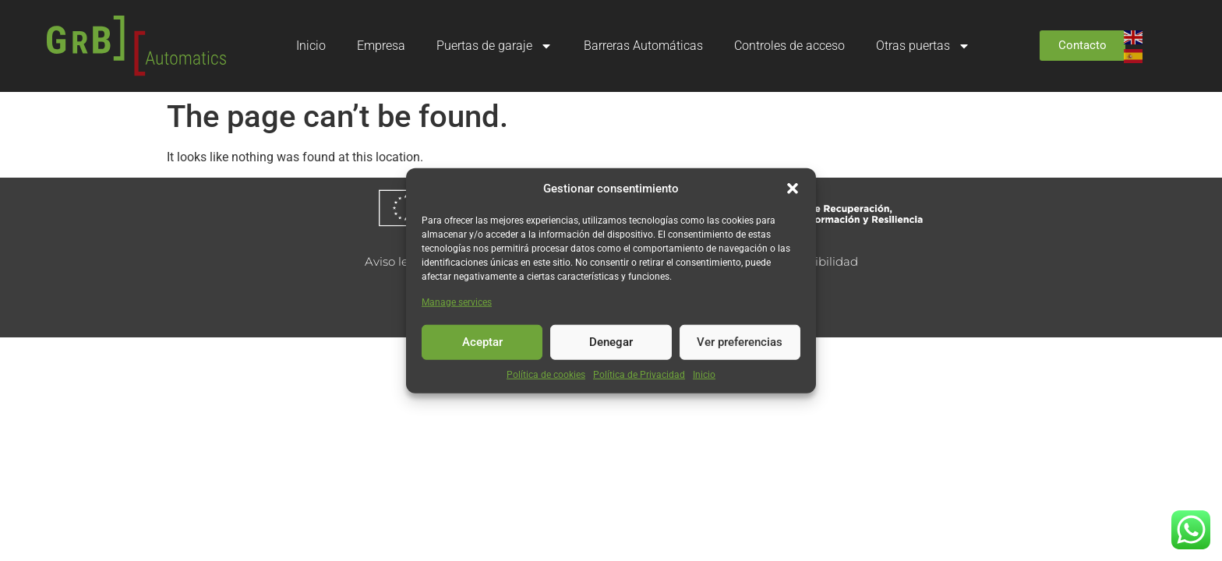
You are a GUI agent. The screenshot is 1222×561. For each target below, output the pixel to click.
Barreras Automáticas (643, 45)
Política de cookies (546, 374)
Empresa (381, 45)
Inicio (704, 374)
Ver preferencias (739, 342)
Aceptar (482, 342)
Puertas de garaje (494, 46)
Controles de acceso (789, 45)
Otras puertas (923, 46)
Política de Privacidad (639, 374)
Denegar (611, 342)
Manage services (457, 301)
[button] (792, 188)
